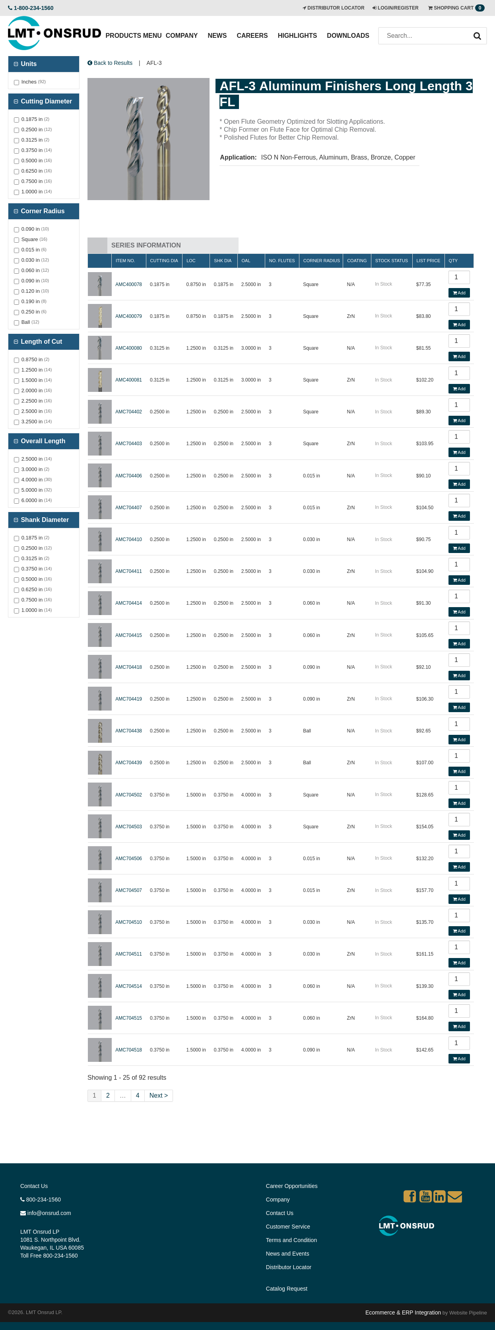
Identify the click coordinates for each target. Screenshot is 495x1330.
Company (182, 35)
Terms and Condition (291, 1240)
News (217, 35)
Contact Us (34, 1186)
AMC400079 (128, 316)
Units (28, 63)
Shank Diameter (44, 519)
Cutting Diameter (45, 101)
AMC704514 (128, 986)
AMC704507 (128, 890)
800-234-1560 (40, 1199)
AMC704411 (128, 571)
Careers (252, 35)
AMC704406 (128, 476)
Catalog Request (286, 1288)
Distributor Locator (288, 1267)
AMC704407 (128, 507)
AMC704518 (128, 1050)
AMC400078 (128, 284)
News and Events (287, 1253)
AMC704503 (128, 827)
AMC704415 (128, 635)
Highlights (297, 35)
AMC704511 (128, 954)
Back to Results (109, 63)
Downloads (348, 35)
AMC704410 (128, 539)
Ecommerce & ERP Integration (403, 1312)
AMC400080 (128, 348)
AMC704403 (128, 443)
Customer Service (288, 1226)
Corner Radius (42, 211)
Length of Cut (40, 341)
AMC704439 (128, 762)
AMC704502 (128, 795)
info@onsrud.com (45, 1213)
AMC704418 (128, 667)
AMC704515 (128, 1018)
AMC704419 (128, 699)
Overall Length (42, 441)
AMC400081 (128, 380)
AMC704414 (128, 603)
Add (459, 292)
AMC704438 (128, 731)
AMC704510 (128, 922)
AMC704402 (128, 412)
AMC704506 (128, 858)
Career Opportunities (292, 1186)
